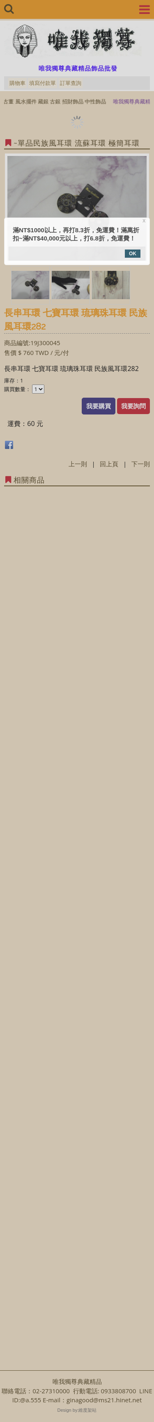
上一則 (78, 464)
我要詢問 (133, 406)
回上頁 (109, 464)
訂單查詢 (70, 83)
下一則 (140, 464)
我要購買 (98, 406)
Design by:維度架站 (77, 1410)
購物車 (17, 83)
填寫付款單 (42, 83)
